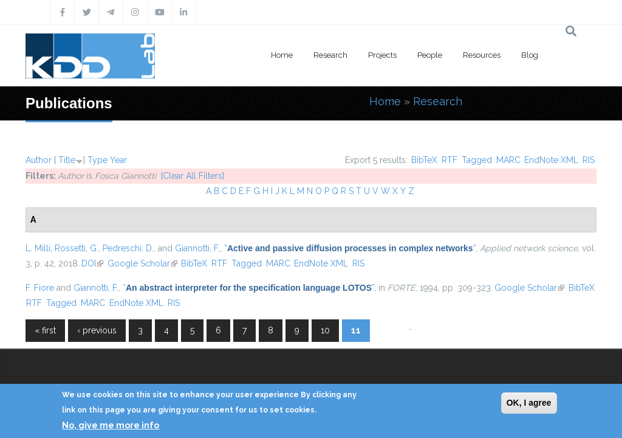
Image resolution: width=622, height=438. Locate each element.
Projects (382, 55)
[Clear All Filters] (192, 176)
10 (325, 330)
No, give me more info (110, 425)
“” (350, 248)
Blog (529, 55)
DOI (92, 263)
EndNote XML (551, 160)
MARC (508, 160)
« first (45, 330)
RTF (449, 160)
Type (97, 160)
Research (330, 55)
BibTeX (424, 160)
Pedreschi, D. (128, 248)
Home (282, 55)
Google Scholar (142, 263)
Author (39, 160)
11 (356, 330)
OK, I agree (529, 403)
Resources (482, 55)
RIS (589, 160)
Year (118, 160)
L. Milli (38, 248)
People (429, 55)
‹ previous (97, 330)
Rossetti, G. (76, 248)
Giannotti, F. (197, 248)
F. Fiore (40, 288)
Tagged (477, 160)
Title (66, 160)
